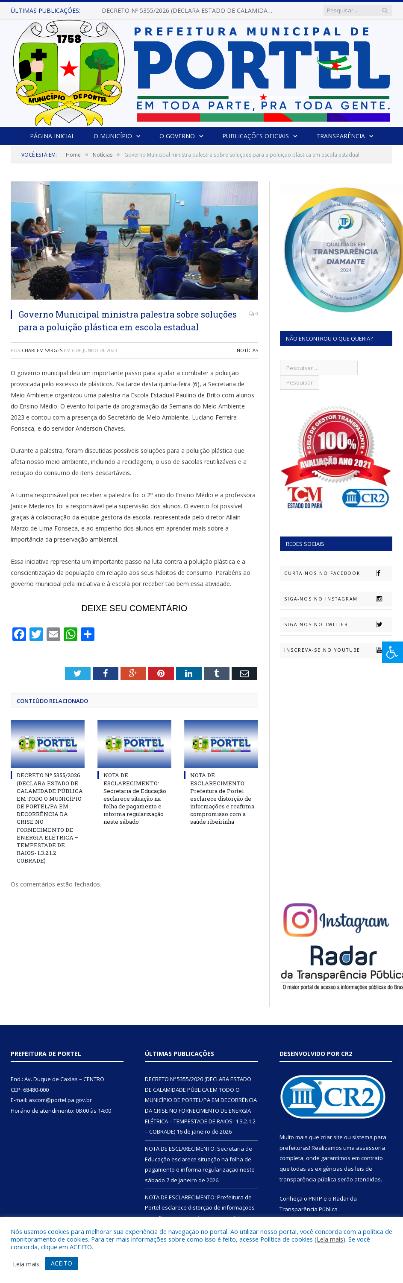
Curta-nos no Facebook (338, 573)
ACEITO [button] (61, 1263)
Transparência (339, 136)
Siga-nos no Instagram (338, 599)
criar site (332, 1137)
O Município (113, 136)
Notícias (247, 350)
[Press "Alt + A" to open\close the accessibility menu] (392, 652)
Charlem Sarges (42, 350)
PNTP (315, 1198)
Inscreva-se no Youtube (338, 650)
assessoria (370, 1148)
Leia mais (330, 1239)
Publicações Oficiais (255, 136)
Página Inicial (52, 136)
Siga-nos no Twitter (338, 624)
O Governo (177, 136)
